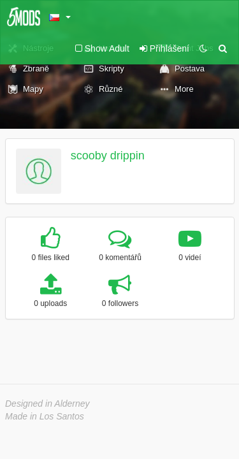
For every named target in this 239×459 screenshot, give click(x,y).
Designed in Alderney (47, 403)
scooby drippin (108, 155)
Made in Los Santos (44, 416)
